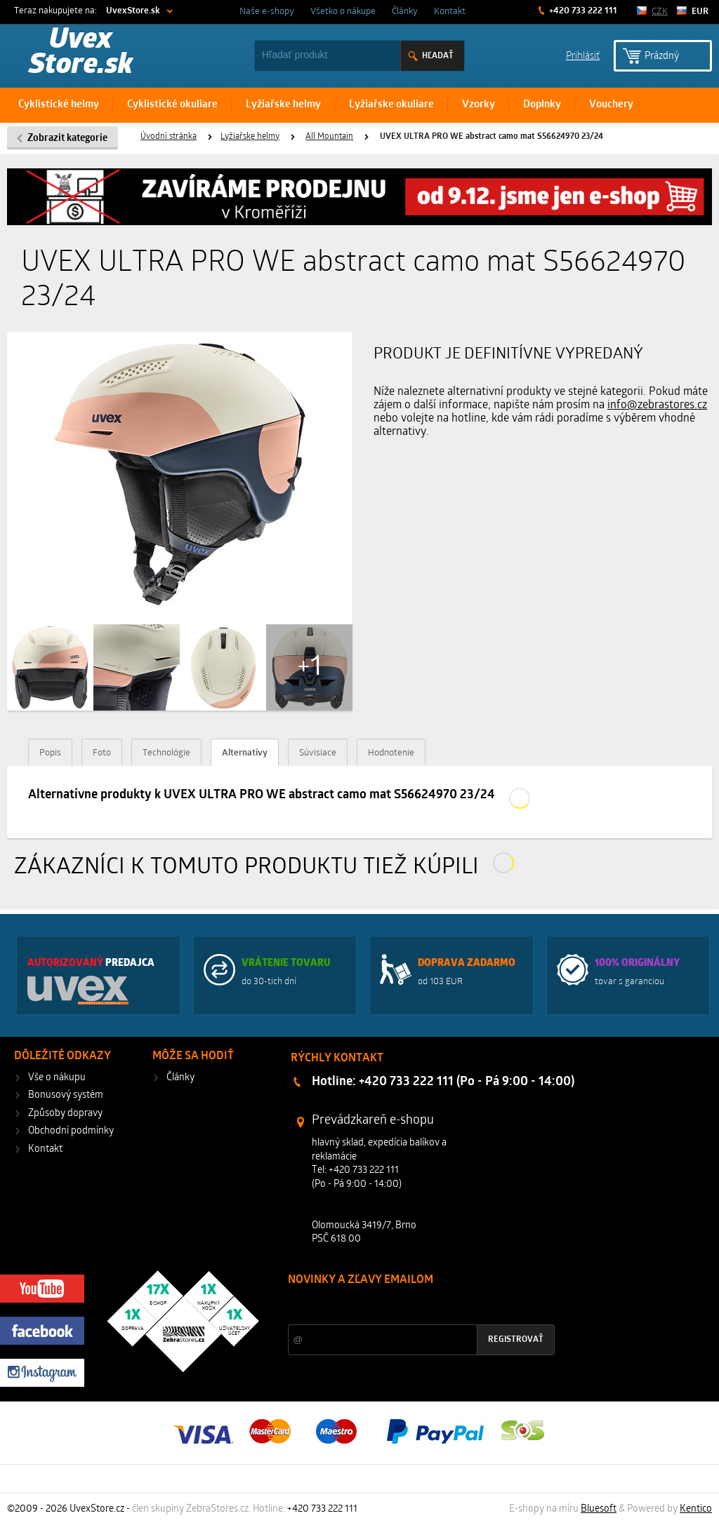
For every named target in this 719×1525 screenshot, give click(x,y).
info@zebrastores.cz (657, 405)
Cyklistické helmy (58, 105)
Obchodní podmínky (71, 1131)
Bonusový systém (65, 1095)
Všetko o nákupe (343, 11)
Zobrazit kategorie (67, 138)
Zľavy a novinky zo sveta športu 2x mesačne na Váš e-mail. (410, 1306)
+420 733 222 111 (582, 10)
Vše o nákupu (57, 1078)
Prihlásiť (583, 55)
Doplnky (542, 105)
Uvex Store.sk (81, 53)
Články (405, 11)
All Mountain (329, 137)
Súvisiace (317, 753)
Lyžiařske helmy (283, 105)
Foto (102, 753)
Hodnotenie (391, 753)
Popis (50, 753)
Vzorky (478, 105)
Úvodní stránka (168, 137)
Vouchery (611, 105)
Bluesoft (598, 1509)
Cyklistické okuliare (172, 105)
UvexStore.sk (133, 10)
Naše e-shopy (266, 11)
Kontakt (450, 11)
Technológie (166, 753)
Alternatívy (245, 753)
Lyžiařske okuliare (391, 105)
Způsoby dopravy (65, 1113)
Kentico (696, 1509)
